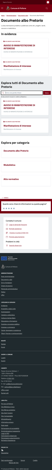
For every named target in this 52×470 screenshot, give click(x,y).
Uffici (2, 295)
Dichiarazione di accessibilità (10, 428)
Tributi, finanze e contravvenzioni (11, 333)
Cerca (47, 93)
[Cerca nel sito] (46, 8)
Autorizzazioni (5, 312)
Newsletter (4, 453)
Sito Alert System (7, 413)
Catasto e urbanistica (8, 315)
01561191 (10, 378)
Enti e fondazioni (6, 282)
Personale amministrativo (9, 289)
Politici (3, 292)
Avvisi (3, 347)
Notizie (3, 344)
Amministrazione (11, 15)
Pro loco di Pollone (7, 404)
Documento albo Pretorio (12, 41)
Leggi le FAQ (5, 433)
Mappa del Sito (13, 463)
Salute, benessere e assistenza (11, 330)
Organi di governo (6, 286)
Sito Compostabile (7, 416)
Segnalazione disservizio (9, 436)
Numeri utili (5, 393)
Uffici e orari (5, 390)
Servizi (23, 460)
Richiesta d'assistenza (8, 440)
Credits (35, 460)
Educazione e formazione (9, 321)
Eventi (3, 361)
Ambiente (4, 305)
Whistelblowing (6, 419)
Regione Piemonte (7, 2)
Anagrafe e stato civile (8, 309)
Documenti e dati (23, 15)
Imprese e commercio (8, 327)
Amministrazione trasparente (10, 431)
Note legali (4, 425)
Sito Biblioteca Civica (7, 407)
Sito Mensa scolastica (8, 410)
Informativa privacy (7, 422)
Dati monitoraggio (7, 460)
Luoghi (3, 358)
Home (3, 15)
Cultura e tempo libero (8, 318)
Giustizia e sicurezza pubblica (10, 324)
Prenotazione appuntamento (10, 438)
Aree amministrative (7, 276)
